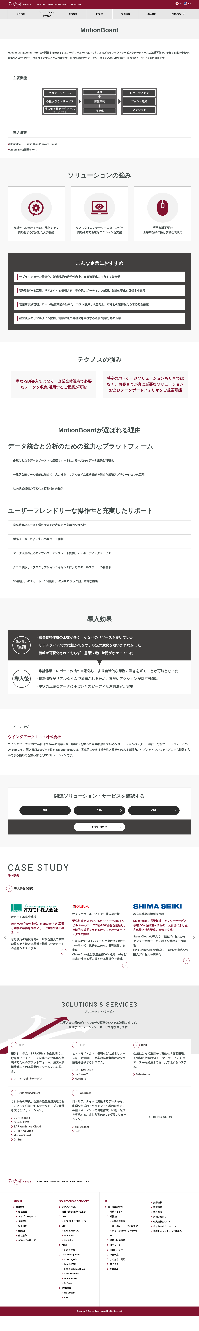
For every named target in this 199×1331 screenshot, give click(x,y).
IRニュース (115, 1245)
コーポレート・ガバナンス (125, 1226)
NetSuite (80, 1078)
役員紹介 (22, 1226)
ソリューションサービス (47, 14)
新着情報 (73, 14)
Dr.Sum (18, 1139)
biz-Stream (82, 1126)
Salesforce (143, 1074)
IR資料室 (114, 1254)
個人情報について (162, 1221)
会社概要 (22, 1211)
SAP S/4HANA (84, 1070)
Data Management (25, 1093)
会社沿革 (22, 1235)
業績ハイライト (117, 1211)
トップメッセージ (27, 1216)
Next (194, 937)
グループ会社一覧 (27, 1240)
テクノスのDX (69, 1207)
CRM (99, 810)
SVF (77, 1131)
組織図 (21, 1230)
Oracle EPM (21, 1122)
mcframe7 (81, 1074)
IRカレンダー (116, 1250)
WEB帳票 (81, 1093)
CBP (154, 810)
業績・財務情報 (117, 1240)
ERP (45, 810)
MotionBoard (22, 1135)
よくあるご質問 (117, 1259)
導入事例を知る (21, 889)
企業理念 (22, 1221)
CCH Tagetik (22, 1117)
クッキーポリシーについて (166, 1226)
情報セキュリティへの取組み (167, 1231)
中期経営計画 (118, 1221)
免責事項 (114, 1269)
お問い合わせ (178, 14)
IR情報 (99, 14)
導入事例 (152, 14)
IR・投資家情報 (115, 1207)
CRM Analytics (71, 1273)
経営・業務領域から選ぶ (74, 1211)
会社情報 (20, 14)
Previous (5, 937)
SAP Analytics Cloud (75, 1269)
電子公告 (114, 1264)
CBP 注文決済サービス (28, 1079)
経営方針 (114, 1216)
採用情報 (125, 14)
